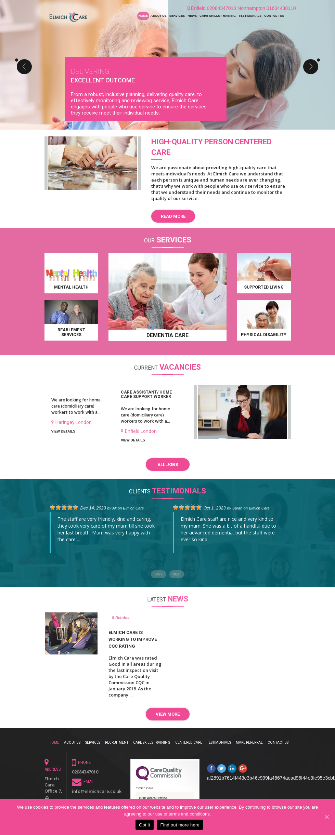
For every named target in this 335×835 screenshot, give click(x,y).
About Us (159, 15)
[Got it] (326, 816)
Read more (173, 216)
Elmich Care (133, 507)
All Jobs (167, 464)
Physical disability (263, 334)
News (192, 15)
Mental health (71, 287)
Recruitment (116, 741)
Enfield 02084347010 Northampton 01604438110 (242, 8)
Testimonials (250, 15)
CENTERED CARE (188, 741)
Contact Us (274, 15)
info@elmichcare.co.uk (96, 790)
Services (177, 15)
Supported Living (264, 287)
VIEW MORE (168, 713)
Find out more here (179, 824)
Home (143, 15)
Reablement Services (71, 332)
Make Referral (249, 741)
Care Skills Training (217, 15)
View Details (63, 431)
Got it (144, 824)
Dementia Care (167, 335)
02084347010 (85, 771)
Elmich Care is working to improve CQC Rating (132, 638)
